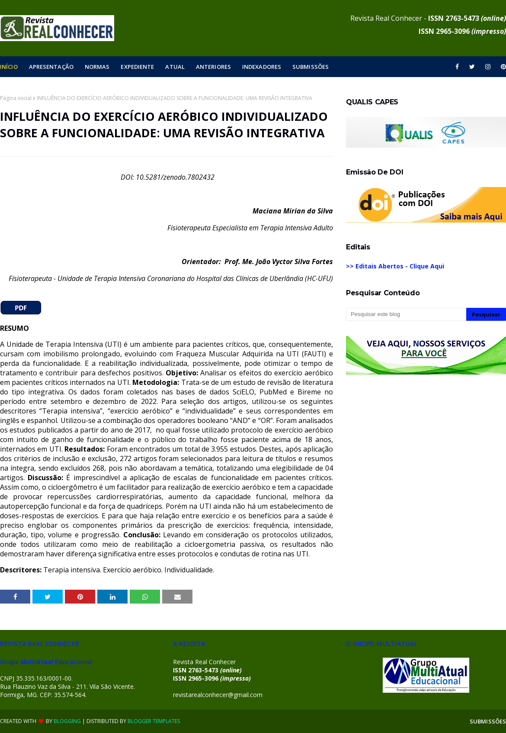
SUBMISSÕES (488, 721)
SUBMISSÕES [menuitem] (310, 67)
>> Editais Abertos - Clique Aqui (395, 266)
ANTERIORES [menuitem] (213, 67)
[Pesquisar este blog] (406, 314)
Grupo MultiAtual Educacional (46, 662)
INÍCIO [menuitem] (9, 67)
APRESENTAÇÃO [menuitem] (51, 67)
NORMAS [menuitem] (97, 67)
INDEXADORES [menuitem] (261, 67)
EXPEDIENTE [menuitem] (137, 67)
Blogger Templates (154, 721)
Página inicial (16, 98)
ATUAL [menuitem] (175, 67)
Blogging (67, 721)
